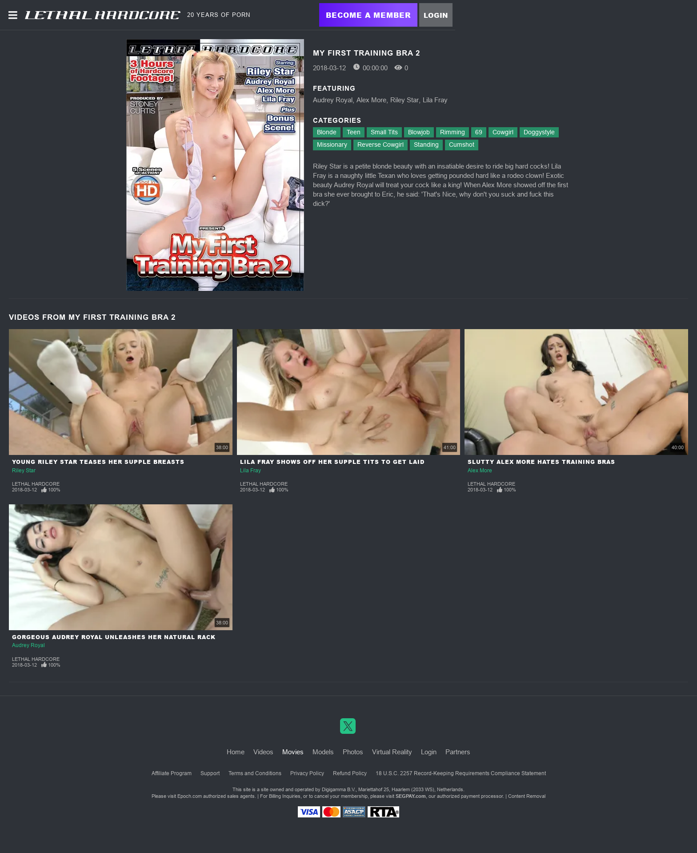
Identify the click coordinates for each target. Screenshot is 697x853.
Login (436, 15)
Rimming (452, 132)
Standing (426, 144)
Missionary (332, 144)
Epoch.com (189, 796)
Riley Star (404, 100)
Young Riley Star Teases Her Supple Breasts (98, 462)
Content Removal (526, 796)
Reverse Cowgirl (380, 144)
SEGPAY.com (411, 796)
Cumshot (461, 144)
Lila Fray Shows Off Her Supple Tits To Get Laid (332, 462)
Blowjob (419, 132)
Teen (354, 132)
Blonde (326, 132)
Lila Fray (435, 100)
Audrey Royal (333, 100)
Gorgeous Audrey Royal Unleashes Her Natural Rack (114, 637)
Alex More (371, 100)
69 (478, 132)
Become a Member (368, 15)
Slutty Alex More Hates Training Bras (541, 462)
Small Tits (384, 132)
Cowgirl (503, 132)
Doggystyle (539, 132)
